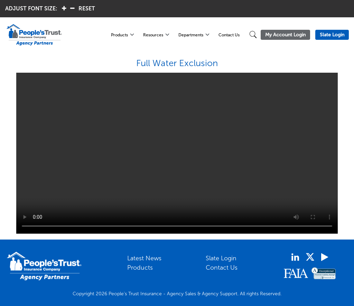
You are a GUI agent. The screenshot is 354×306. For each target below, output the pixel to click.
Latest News (144, 258)
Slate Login (221, 258)
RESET (86, 8)
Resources (153, 35)
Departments (190, 35)
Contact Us (229, 35)
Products (119, 35)
